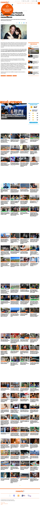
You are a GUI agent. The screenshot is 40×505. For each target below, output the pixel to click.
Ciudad (23, 3)
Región (25, 3)
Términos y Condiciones (4, 503)
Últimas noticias (19, 3)
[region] (20, 7)
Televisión (14, 75)
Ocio (34, 3)
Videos (36, 3)
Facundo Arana (3, 75)
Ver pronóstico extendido (33, 122)
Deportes (32, 3)
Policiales (28, 3)
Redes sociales (9, 75)
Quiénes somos (3, 502)
